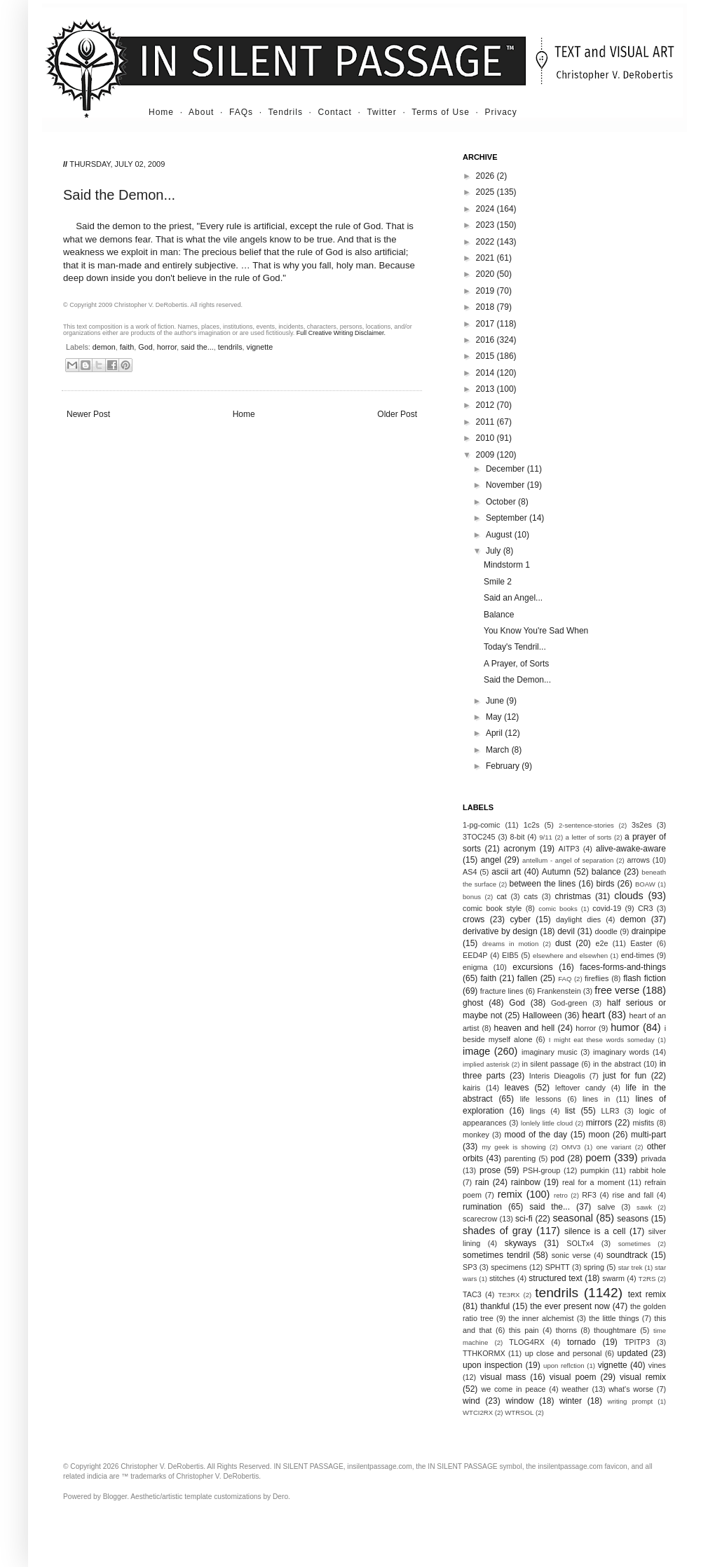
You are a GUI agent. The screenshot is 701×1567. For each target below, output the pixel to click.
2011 (486, 422)
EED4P (475, 955)
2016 (486, 340)
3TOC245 (479, 837)
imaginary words (621, 1052)
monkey (476, 1134)
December (506, 469)
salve (606, 1207)
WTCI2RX (478, 1412)
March (499, 750)
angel (491, 860)
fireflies (596, 978)
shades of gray (497, 1230)
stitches (502, 1278)
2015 (486, 356)
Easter (641, 943)
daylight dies (578, 919)
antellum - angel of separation (567, 860)
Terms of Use (440, 112)
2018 (486, 307)
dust (563, 943)
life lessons (541, 1099)
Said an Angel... (513, 598)
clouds (629, 895)
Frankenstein (558, 991)
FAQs (241, 112)
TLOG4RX (526, 1342)
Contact (335, 112)
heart (593, 1014)
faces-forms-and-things (623, 967)
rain (482, 1182)
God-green (569, 1003)
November (506, 485)
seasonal (572, 1218)
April (495, 733)
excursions (532, 967)
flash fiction (644, 978)
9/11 (545, 837)
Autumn (556, 872)
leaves (517, 1088)
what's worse (630, 1389)
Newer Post (88, 414)
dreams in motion (510, 943)
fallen (527, 978)
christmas (573, 896)
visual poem (573, 1377)
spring (594, 1267)
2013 (486, 389)
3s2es (642, 825)
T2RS (647, 1278)
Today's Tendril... (515, 647)
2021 (486, 258)
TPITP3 (638, 1342)
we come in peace (513, 1389)
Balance (499, 615)
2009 (486, 455)
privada (653, 1158)
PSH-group (541, 1170)
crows (473, 919)
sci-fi (524, 1219)
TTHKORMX (484, 1353)
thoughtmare (615, 1330)
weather (575, 1389)
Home (161, 112)
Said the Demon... (517, 680)
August (500, 535)
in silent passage (550, 1064)
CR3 (645, 908)
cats (531, 896)
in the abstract (617, 1064)
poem (598, 1157)
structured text (555, 1278)
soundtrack (627, 1255)
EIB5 (510, 955)
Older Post (397, 414)
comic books (558, 908)
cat (501, 896)
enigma (475, 967)
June (496, 701)
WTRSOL (519, 1412)
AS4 (470, 872)
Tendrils (285, 112)
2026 (486, 176)
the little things (614, 1318)
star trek (630, 1267)
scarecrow (480, 1218)
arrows (638, 860)
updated (633, 1353)
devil (566, 931)
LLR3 (610, 1111)
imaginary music (550, 1052)
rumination (482, 1207)
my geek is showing (513, 1147)
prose (490, 1170)
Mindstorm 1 (507, 565)
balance (606, 872)
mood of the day (535, 1135)
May (495, 717)
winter (570, 1401)
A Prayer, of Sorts (516, 664)
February (504, 766)
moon (599, 1135)
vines (657, 1365)
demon (104, 347)
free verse (616, 990)
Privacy (501, 112)
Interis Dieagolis (557, 1076)
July (494, 551)
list (570, 1111)
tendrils (230, 347)
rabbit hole (647, 1170)
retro (561, 1195)
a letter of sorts (589, 837)
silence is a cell (594, 1231)
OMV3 (571, 1147)
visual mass (503, 1377)
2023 (486, 225)
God (145, 347)
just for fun (624, 1076)
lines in (596, 1099)
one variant (613, 1147)
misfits (643, 1122)
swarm (613, 1278)
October (502, 502)
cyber (520, 919)
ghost (473, 1003)
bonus (472, 897)
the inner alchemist (540, 1318)
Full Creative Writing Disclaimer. (341, 332)
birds (606, 884)
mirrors (599, 1123)
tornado (581, 1342)
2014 (486, 373)
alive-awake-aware (631, 849)
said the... (197, 347)
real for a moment (593, 1182)
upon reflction (564, 1365)
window (519, 1401)
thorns (566, 1330)
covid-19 (606, 908)
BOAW (645, 884)
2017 (486, 324)
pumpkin (594, 1170)
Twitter (381, 112)
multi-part (648, 1135)
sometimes (634, 1243)
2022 (486, 242)
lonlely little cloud (547, 1123)
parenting (520, 1158)
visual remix (643, 1377)
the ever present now (570, 1306)
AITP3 (569, 848)
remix (510, 1194)
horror (167, 347)
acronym (519, 849)
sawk (644, 1207)
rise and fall (632, 1195)
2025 (486, 192)
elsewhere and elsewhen (570, 955)
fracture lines (502, 991)
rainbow (525, 1182)
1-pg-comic (481, 825)
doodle (605, 931)
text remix (647, 1294)
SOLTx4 (580, 1243)
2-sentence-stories (586, 825)
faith (127, 347)
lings (537, 1111)
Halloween (542, 1015)
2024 (486, 209)
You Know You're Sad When (536, 631)
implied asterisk (486, 1064)
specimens (509, 1267)
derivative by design (500, 931)
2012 (486, 405)
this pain (524, 1330)
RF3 (589, 1195)
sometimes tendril (496, 1255)
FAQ (564, 979)
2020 (486, 274)
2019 (486, 291)
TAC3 (472, 1294)
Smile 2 (498, 582)
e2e (601, 943)
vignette (260, 347)
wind (471, 1401)
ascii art (506, 872)
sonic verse (571, 1255)
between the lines (543, 884)
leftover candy (580, 1087)
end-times (637, 955)
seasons (632, 1219)
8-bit (517, 837)
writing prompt (630, 1401)
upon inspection (492, 1365)
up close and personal (563, 1353)
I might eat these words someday (602, 1039)
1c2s (532, 825)
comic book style (492, 908)
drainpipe (649, 931)
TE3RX (509, 1295)
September (507, 518)
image (476, 1051)
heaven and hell (524, 1028)
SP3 (470, 1267)
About (201, 112)
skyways (520, 1243)
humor (625, 1027)
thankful (495, 1306)
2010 (486, 438)
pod (557, 1158)
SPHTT (557, 1267)
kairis (471, 1087)
